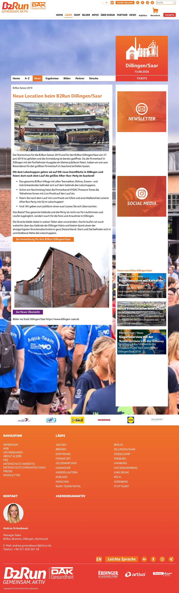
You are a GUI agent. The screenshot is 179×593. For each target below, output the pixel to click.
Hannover (63, 467)
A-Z (27, 78)
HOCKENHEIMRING (126, 467)
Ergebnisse (52, 78)
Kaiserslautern (66, 472)
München (62, 481)
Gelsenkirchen (66, 463)
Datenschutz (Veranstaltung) (24, 467)
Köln (117, 477)
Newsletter (11, 475)
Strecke (93, 78)
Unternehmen (13, 452)
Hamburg (120, 463)
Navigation (12, 436)
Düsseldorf (122, 454)
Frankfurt (63, 458)
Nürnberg (121, 481)
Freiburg (120, 458)
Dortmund (63, 454)
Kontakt (10, 496)
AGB (5, 448)
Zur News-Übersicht (28, 312)
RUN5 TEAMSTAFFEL (68, 486)
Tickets (169, 15)
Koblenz (61, 477)
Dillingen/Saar (124, 449)
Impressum (10, 444)
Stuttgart (121, 486)
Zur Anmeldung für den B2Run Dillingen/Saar (43, 239)
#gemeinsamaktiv (70, 496)
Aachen (61, 444)
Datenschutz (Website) (19, 463)
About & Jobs (12, 456)
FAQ (5, 459)
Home (59, 14)
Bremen (61, 449)
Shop (77, 14)
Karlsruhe (121, 472)
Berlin (118, 444)
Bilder (86, 14)
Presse (7, 471)
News (132, 14)
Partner (79, 78)
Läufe (60, 436)
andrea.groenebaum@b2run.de (31, 545)
